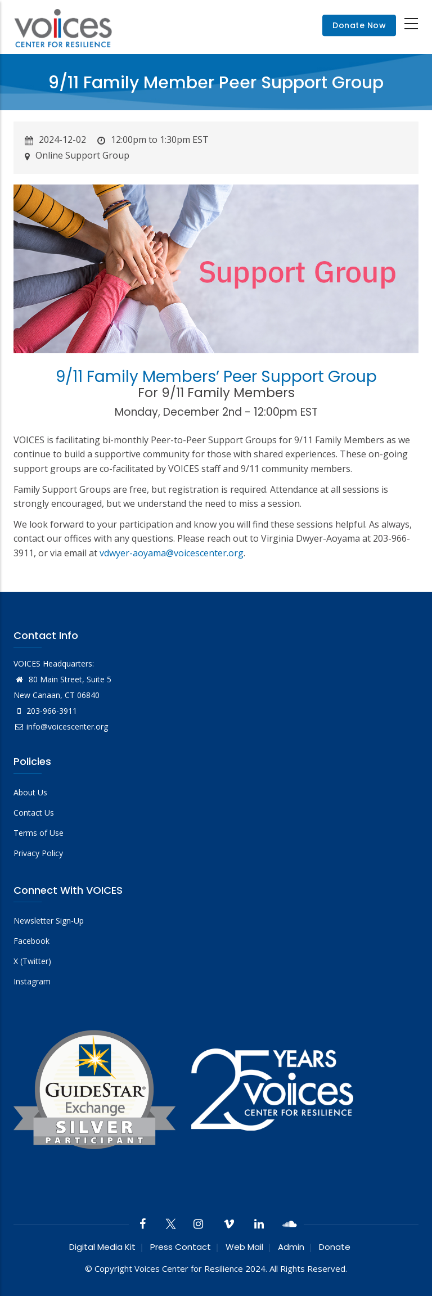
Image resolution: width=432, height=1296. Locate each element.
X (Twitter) (32, 961)
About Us (30, 792)
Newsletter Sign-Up (49, 920)
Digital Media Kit (102, 1247)
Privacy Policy (38, 853)
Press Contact (180, 1247)
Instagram (32, 981)
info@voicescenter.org (61, 726)
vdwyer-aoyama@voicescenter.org (172, 553)
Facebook (32, 940)
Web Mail (244, 1247)
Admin (291, 1247)
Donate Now (359, 25)
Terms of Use (39, 832)
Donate (334, 1247)
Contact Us (34, 812)
